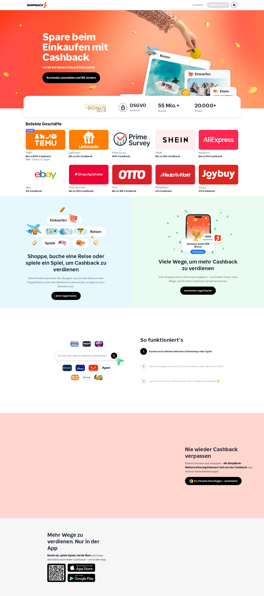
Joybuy (203, 166)
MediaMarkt (163, 166)
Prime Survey (120, 131)
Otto (115, 166)
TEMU (29, 131)
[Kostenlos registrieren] (198, 291)
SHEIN (159, 131)
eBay (29, 166)
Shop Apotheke (78, 166)
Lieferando (75, 131)
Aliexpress (205, 131)
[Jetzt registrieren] (66, 296)
